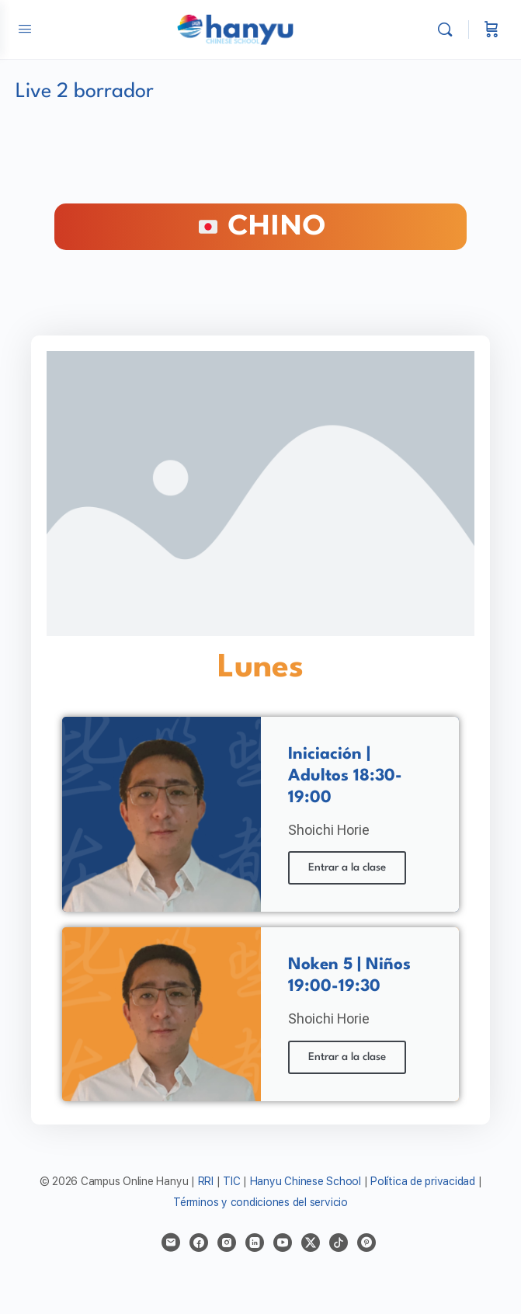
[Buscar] (449, 29)
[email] (171, 1242)
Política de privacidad (422, 1181)
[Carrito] (491, 29)
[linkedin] (254, 1242)
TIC (233, 1181)
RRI (206, 1181)
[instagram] (226, 1242)
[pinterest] (366, 1242)
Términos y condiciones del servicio (260, 1202)
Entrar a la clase (347, 867)
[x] (310, 1242)
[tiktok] (338, 1242)
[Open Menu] (25, 28)
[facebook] (198, 1242)
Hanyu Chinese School (305, 1181)
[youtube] (282, 1242)
